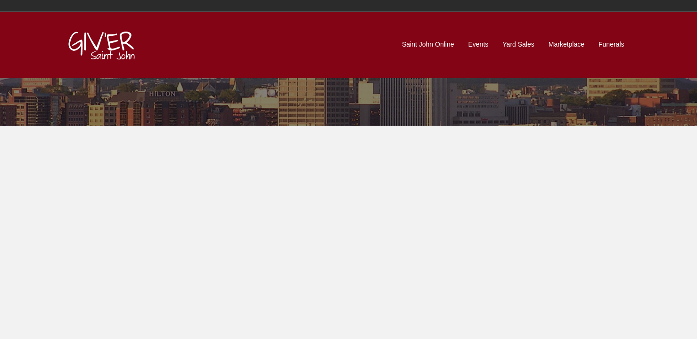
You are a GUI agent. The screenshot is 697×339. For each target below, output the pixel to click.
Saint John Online (428, 44)
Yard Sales (518, 44)
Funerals (611, 44)
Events (478, 44)
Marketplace (566, 44)
